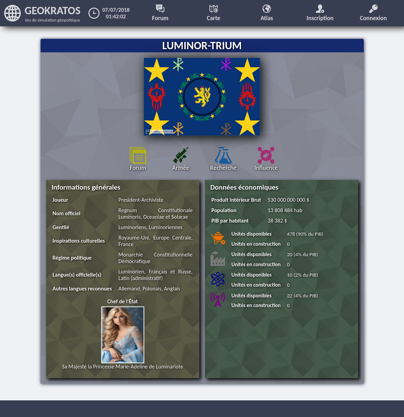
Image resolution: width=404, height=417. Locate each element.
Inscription (320, 13)
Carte (213, 13)
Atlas (266, 13)
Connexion (373, 13)
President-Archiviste (141, 200)
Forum (160, 13)
